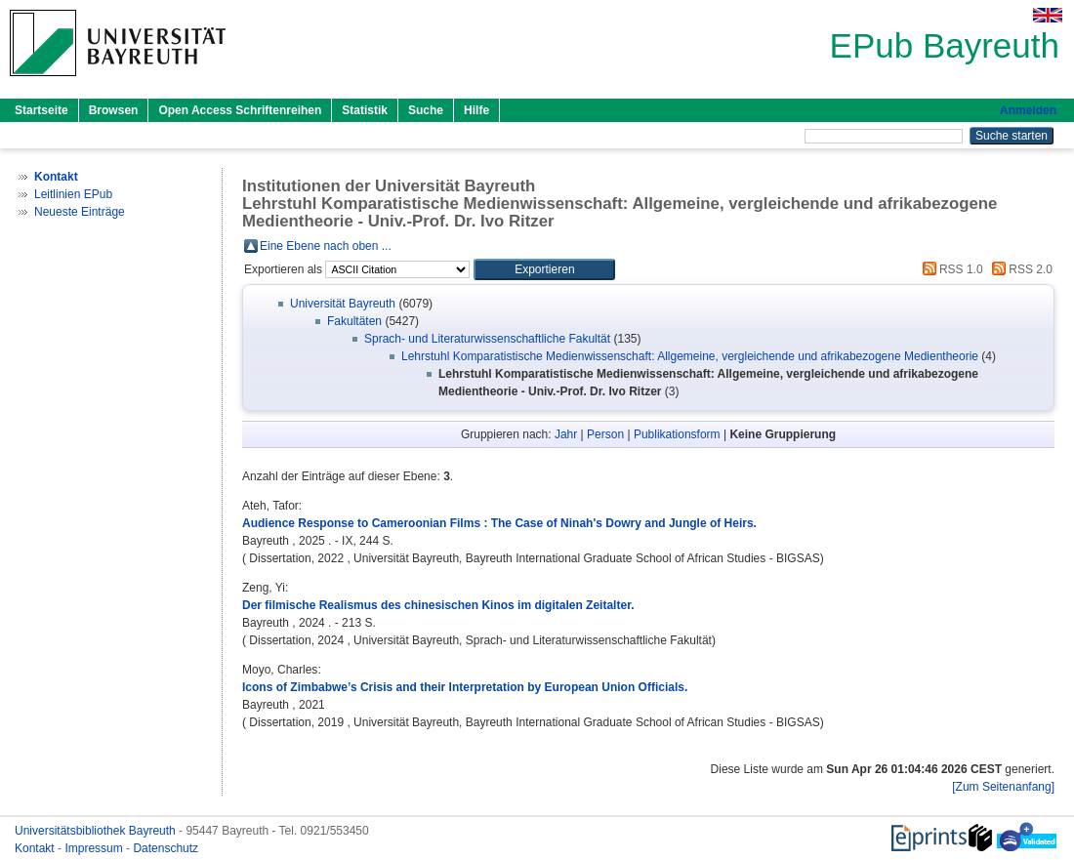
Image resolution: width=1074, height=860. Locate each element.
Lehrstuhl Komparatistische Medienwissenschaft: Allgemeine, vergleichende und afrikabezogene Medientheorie (689, 356)
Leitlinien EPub (73, 194)
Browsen (114, 110)
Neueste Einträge (79, 212)
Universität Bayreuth (342, 303)
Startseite (41, 110)
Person (605, 434)
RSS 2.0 (1019, 269)
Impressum (95, 848)
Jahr (566, 434)
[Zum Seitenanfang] (1003, 787)
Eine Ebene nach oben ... (326, 246)
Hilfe (476, 110)
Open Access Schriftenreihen (239, 110)
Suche (425, 110)
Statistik (365, 110)
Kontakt (36, 848)
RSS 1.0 (950, 269)
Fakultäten (354, 321)
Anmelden (1028, 110)
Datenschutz (165, 848)
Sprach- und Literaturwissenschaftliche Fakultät (487, 339)
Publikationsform (677, 434)
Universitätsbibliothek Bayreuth (97, 831)
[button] (544, 269)
